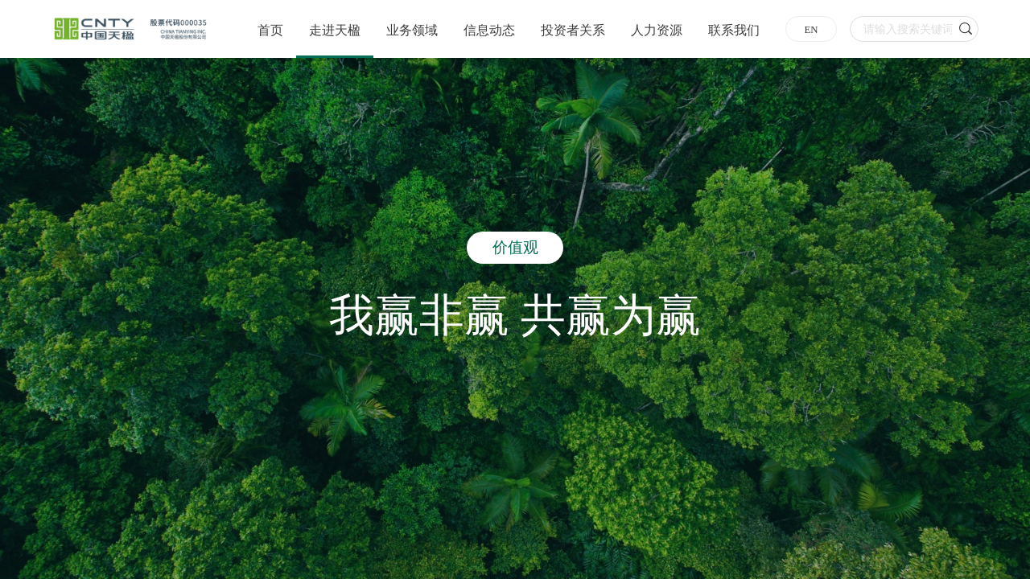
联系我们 (734, 30)
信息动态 (489, 30)
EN (811, 29)
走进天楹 (334, 30)
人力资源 (656, 30)
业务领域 (412, 30)
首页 (270, 30)
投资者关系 (573, 30)
